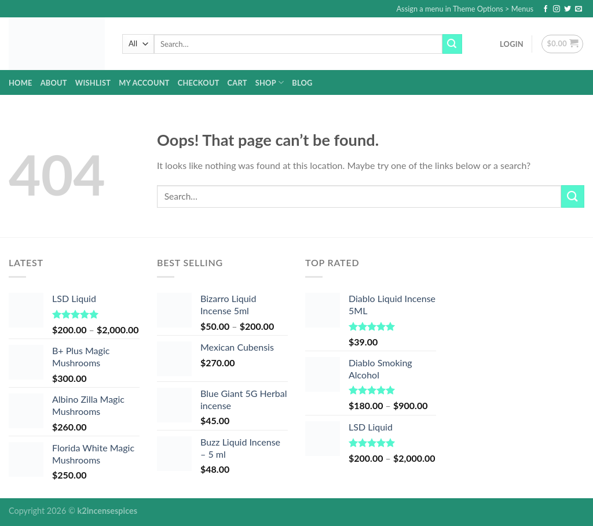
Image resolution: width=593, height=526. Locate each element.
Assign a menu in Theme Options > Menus (464, 8)
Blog (302, 82)
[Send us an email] (578, 9)
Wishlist (93, 82)
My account (144, 82)
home (20, 82)
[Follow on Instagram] (556, 9)
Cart (237, 82)
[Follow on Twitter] (567, 9)
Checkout (198, 82)
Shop (269, 82)
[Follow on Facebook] (545, 9)
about (54, 82)
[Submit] (452, 44)
